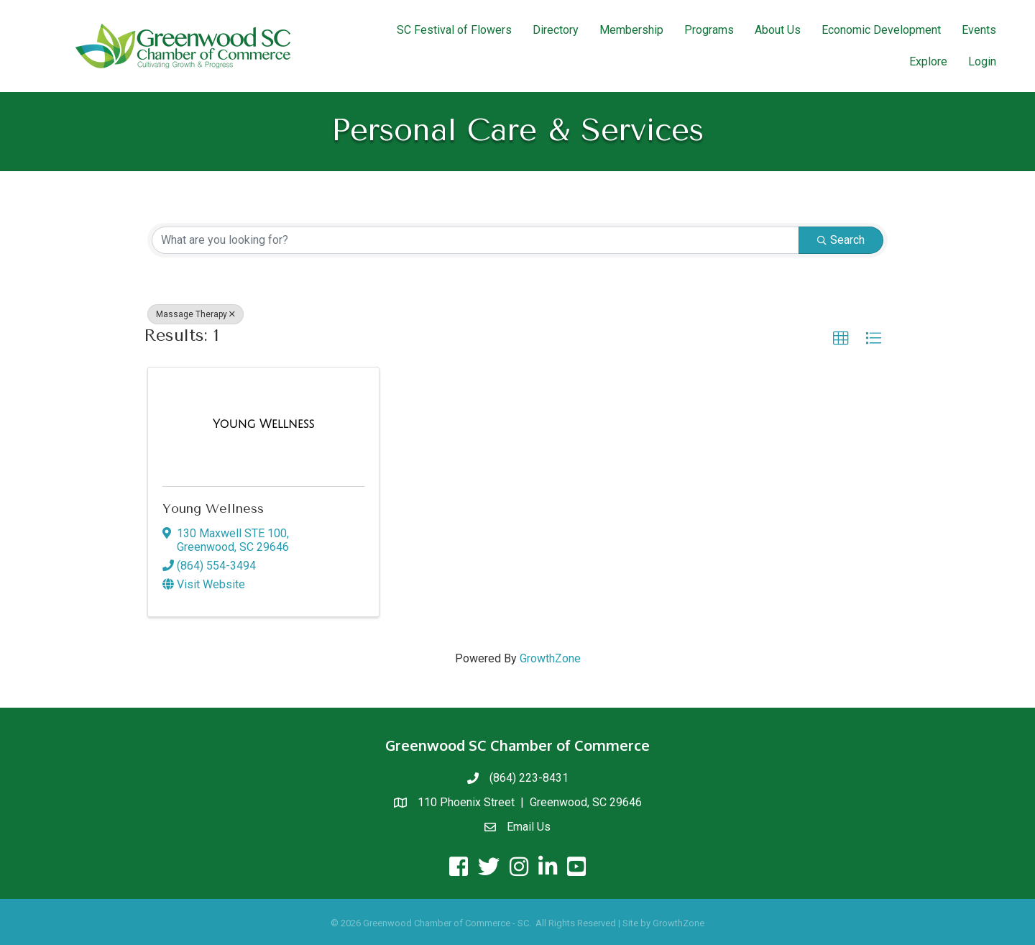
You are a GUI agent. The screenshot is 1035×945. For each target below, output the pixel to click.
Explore (928, 61)
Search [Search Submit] (841, 240)
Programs (709, 30)
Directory (556, 30)
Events (979, 30)
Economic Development (881, 30)
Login (982, 61)
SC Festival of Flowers (454, 30)
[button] (841, 338)
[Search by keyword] (475, 240)
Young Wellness (213, 508)
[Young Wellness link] (263, 424)
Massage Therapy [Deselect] (195, 314)
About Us (778, 30)
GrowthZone (550, 658)
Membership (631, 30)
